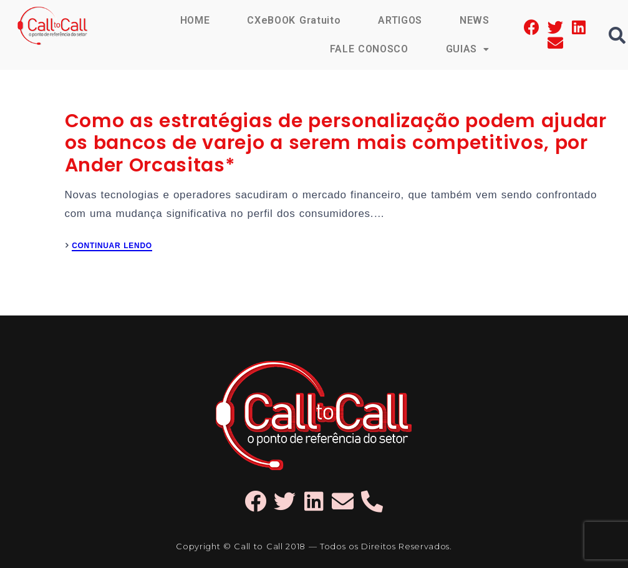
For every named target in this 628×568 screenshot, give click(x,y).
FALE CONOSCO (369, 49)
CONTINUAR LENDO (112, 246)
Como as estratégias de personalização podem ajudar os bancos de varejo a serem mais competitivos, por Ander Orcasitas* (336, 143)
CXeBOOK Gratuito (294, 20)
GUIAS (468, 49)
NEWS (475, 20)
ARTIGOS (400, 20)
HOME (195, 20)
